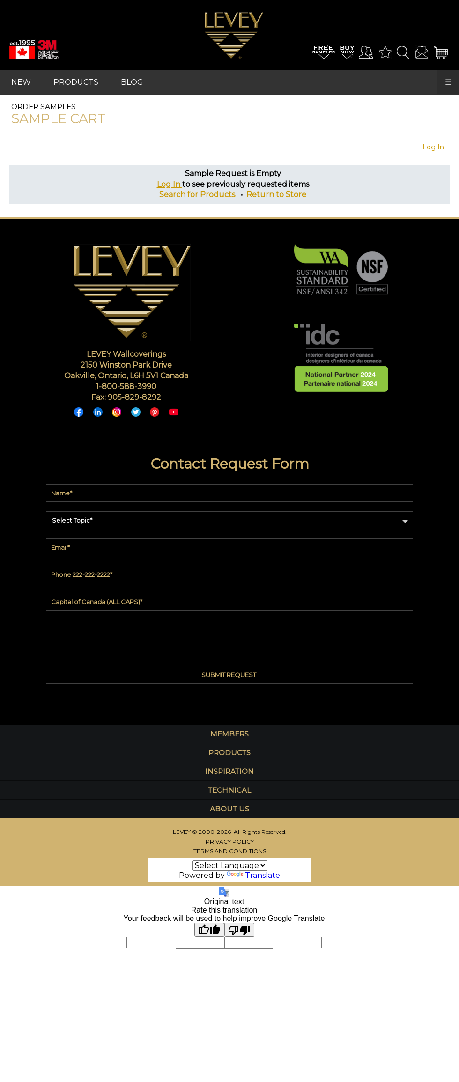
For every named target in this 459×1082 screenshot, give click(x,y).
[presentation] (229, 636)
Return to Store (276, 194)
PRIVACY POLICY (230, 841)
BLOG (132, 82)
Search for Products (197, 194)
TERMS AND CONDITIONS (229, 850)
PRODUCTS (75, 82)
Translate (254, 875)
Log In (433, 147)
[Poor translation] (239, 930)
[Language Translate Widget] (229, 865)
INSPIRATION (229, 771)
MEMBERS (229, 733)
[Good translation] (209, 930)
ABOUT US (229, 808)
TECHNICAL (229, 790)
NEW (21, 82)
